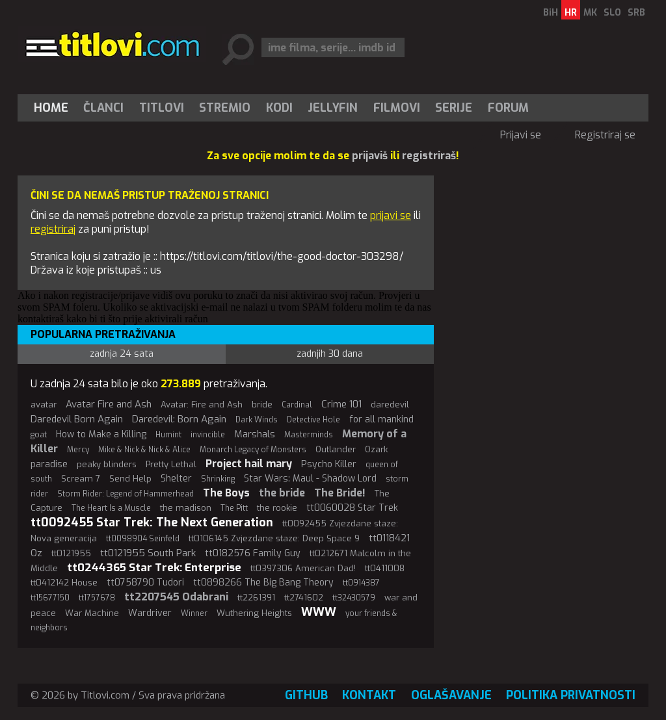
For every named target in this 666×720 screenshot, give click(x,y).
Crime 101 (341, 404)
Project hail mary (249, 463)
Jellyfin (333, 108)
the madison (185, 507)
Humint (168, 435)
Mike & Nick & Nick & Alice (144, 449)
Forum (508, 108)
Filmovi (396, 108)
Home (51, 108)
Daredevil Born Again (77, 419)
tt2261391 (256, 597)
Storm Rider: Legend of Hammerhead (125, 494)
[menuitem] (54, 108)
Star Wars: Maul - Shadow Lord (310, 478)
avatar (44, 404)
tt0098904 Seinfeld (143, 539)
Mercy (78, 449)
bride (262, 404)
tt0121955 (71, 553)
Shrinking (218, 479)
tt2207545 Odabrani (176, 597)
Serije (453, 108)
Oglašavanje (451, 695)
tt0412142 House (64, 582)
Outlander (335, 449)
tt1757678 (97, 598)
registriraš (429, 155)
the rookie (277, 507)
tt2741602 (303, 597)
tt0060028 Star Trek (352, 508)
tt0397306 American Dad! (303, 568)
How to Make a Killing (101, 434)
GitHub (306, 695)
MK (590, 12)
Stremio (224, 108)
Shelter (176, 478)
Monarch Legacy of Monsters (253, 449)
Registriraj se (605, 135)
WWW (318, 612)
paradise (49, 464)
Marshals (254, 434)
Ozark (376, 449)
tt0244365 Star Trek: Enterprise (154, 567)
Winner (194, 613)
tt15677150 (50, 598)
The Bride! (340, 493)
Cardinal (297, 405)
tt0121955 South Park (148, 552)
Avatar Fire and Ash (109, 404)
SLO (612, 12)
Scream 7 (80, 478)
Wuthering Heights (254, 613)
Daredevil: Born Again (179, 419)
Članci (103, 108)
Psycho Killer (328, 464)
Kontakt (369, 695)
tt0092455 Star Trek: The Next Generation (152, 522)
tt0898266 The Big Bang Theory (263, 582)
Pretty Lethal (171, 464)
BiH (550, 12)
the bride (282, 493)
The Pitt (234, 508)
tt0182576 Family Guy (252, 553)
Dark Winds (256, 420)
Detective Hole (313, 420)
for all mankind (381, 419)
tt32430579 (353, 598)
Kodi (279, 108)
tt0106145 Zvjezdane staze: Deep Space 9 (274, 538)
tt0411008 (385, 568)
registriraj (53, 229)
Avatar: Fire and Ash (202, 404)
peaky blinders (107, 464)
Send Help (130, 478)
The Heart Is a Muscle (111, 508)
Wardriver (150, 613)
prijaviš (370, 155)
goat (39, 435)
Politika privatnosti (570, 695)
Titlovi (161, 108)
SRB (636, 12)
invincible (208, 435)
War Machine (92, 613)
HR (571, 12)
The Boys (226, 493)
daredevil (390, 404)
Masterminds (308, 435)
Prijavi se (520, 135)
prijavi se (390, 215)
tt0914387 (361, 583)
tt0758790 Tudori (145, 582)
